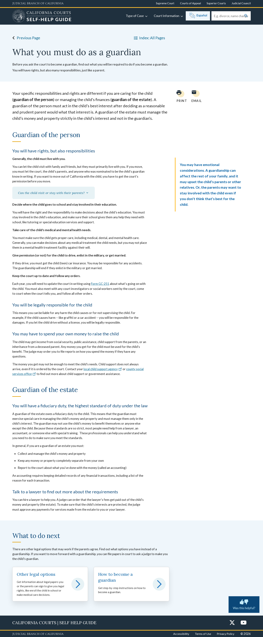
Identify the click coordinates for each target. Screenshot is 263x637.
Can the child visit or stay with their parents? (53, 193)
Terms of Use (203, 633)
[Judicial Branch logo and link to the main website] (38, 3)
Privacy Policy (225, 633)
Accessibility (181, 633)
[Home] (41, 17)
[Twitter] (232, 623)
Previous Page (25, 38)
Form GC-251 (100, 284)
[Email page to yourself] (195, 96)
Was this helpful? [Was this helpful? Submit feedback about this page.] (244, 604)
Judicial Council (241, 3)
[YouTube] (243, 623)
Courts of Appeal (190, 3)
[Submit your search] (246, 16)
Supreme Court (165, 3)
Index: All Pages (149, 38)
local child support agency (103, 369)
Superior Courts (216, 3)
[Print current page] (179, 96)
